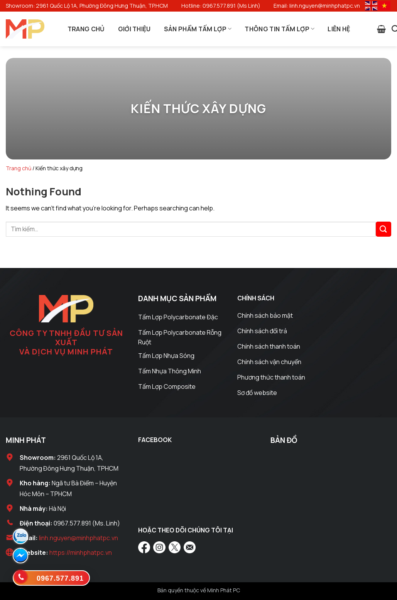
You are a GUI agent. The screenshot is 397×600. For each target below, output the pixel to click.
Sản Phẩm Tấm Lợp (198, 29)
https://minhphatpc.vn (80, 552)
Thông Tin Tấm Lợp (279, 29)
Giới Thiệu (134, 29)
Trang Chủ (86, 29)
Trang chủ (18, 168)
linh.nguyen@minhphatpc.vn (78, 538)
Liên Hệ (339, 29)
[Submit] (383, 229)
